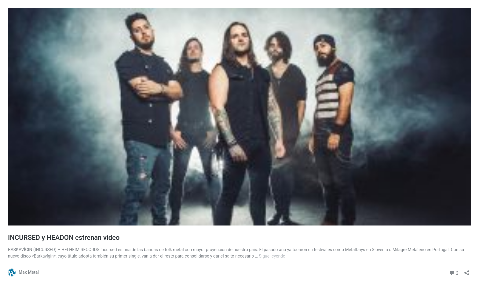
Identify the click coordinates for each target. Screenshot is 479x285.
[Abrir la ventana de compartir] (467, 271)
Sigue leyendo (272, 256)
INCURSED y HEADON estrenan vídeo (63, 237)
